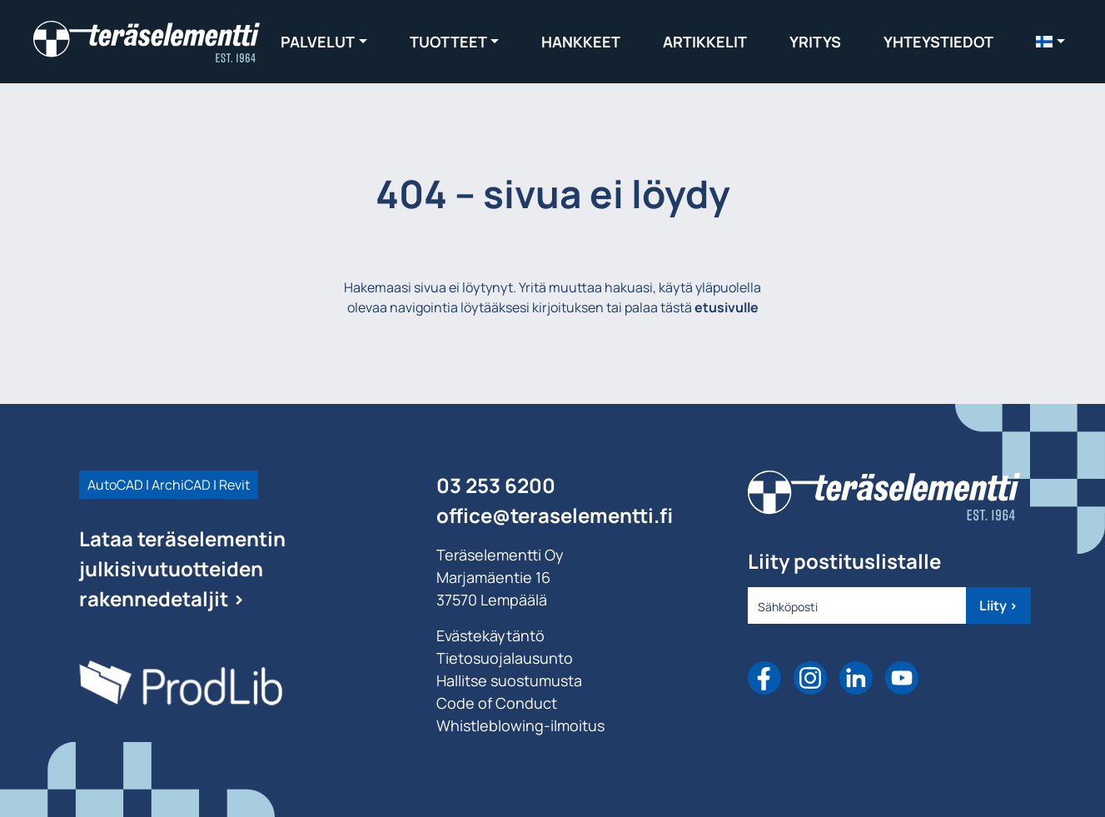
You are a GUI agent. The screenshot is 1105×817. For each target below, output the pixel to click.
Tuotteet (448, 42)
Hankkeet (580, 42)
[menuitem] (1050, 41)
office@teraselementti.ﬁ (554, 515)
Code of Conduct (496, 703)
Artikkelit (705, 42)
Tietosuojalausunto (504, 658)
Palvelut (318, 42)
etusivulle (726, 307)
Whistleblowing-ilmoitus (520, 725)
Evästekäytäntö (490, 635)
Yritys (815, 42)
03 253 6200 (495, 485)
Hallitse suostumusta (509, 680)
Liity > (998, 605)
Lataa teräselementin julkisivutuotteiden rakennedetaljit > (182, 568)
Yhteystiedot (938, 42)
